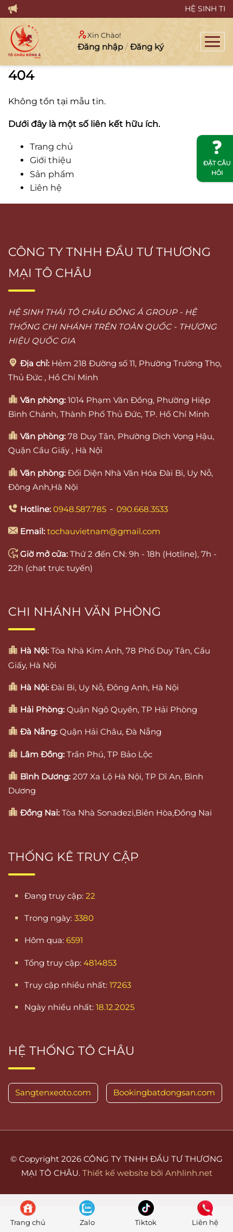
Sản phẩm (52, 174)
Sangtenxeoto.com (53, 1092)
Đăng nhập (100, 47)
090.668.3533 (142, 509)
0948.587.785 (79, 509)
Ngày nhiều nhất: (59, 1007)
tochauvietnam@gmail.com (103, 531)
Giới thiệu (51, 160)
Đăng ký (147, 47)
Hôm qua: (44, 940)
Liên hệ (46, 188)
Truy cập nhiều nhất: (65, 985)
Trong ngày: (48, 918)
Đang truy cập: (53, 896)
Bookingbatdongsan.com (164, 1092)
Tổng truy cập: (52, 963)
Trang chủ (51, 147)
